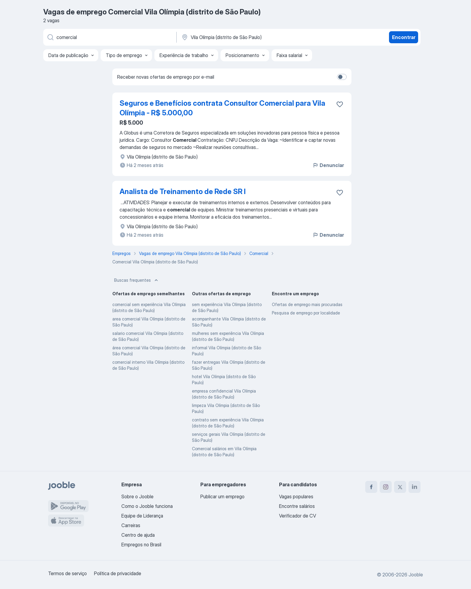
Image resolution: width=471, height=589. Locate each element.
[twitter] (400, 487)
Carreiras (130, 525)
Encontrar (403, 37)
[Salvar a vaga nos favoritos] (339, 104)
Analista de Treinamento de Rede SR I (183, 191)
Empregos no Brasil (141, 545)
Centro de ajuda (138, 535)
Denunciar (328, 165)
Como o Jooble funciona (147, 506)
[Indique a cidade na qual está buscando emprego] (244, 37)
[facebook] (371, 487)
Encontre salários (297, 506)
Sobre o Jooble (137, 496)
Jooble (416, 575)
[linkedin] (415, 487)
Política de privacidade (117, 573)
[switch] (342, 77)
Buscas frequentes (136, 280)
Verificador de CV (297, 516)
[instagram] (386, 487)
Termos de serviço (67, 573)
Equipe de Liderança (142, 516)
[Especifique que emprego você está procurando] (109, 37)
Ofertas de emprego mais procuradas (307, 304)
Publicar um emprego (222, 496)
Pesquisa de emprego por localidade (306, 312)
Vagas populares (296, 496)
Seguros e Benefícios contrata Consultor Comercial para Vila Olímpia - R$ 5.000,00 (222, 108)
